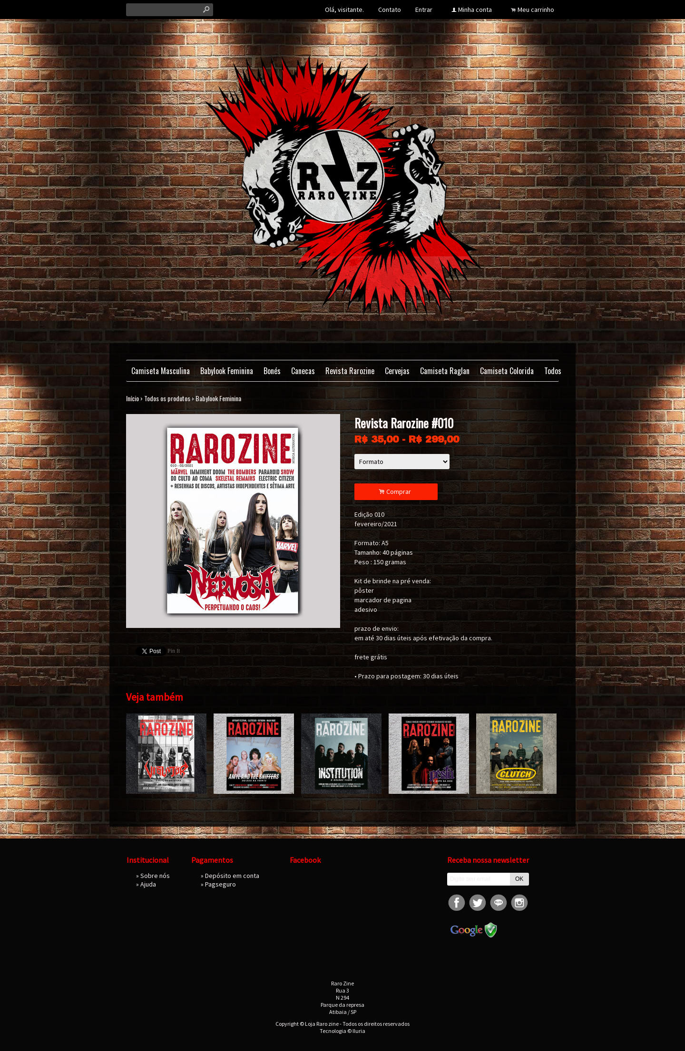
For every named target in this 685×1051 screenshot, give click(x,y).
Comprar (396, 491)
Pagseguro (220, 884)
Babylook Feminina (226, 370)
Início (132, 398)
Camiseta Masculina (160, 370)
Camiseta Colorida (507, 370)
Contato (389, 9)
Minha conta (475, 9)
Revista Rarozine (349, 370)
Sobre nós (155, 875)
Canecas (303, 370)
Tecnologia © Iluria (342, 1030)
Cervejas (397, 370)
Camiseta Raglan (445, 370)
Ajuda (148, 884)
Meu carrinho (536, 9)
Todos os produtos (167, 398)
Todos (552, 370)
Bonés (272, 370)
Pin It (173, 650)
